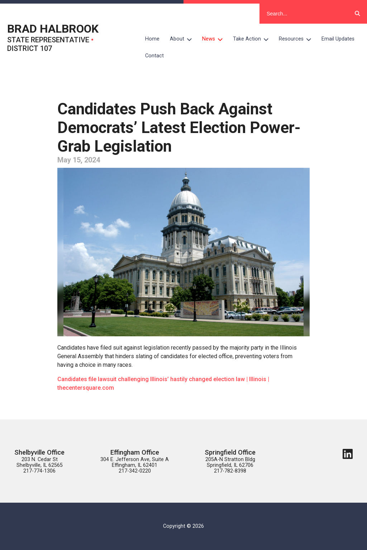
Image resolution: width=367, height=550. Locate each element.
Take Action (253, 39)
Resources (297, 39)
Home (152, 39)
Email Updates (337, 39)
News (215, 39)
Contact (154, 56)
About (183, 39)
